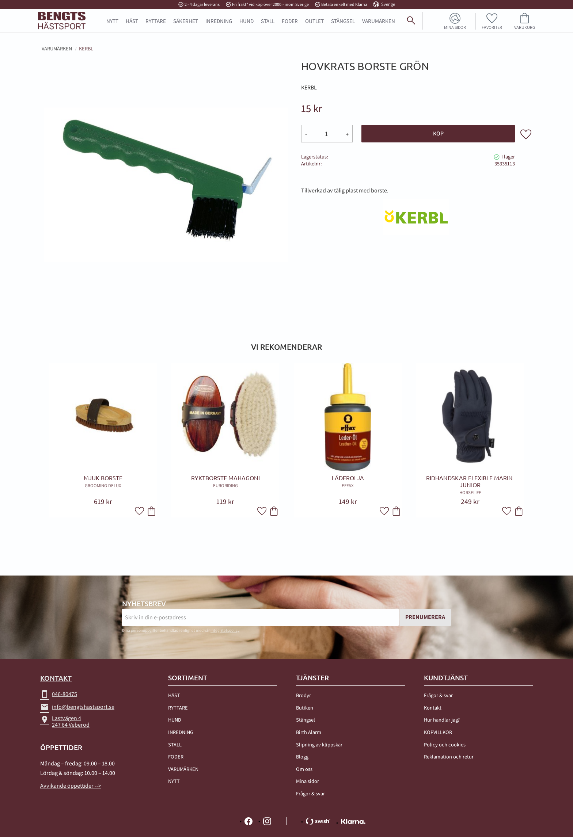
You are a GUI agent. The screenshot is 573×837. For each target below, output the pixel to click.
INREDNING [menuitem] (218, 20)
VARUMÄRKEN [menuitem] (183, 768)
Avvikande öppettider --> (70, 786)
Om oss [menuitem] (304, 768)
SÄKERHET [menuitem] (185, 20)
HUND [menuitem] (246, 20)
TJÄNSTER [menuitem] (312, 678)
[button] (492, 21)
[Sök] (564, 23)
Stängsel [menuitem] (305, 719)
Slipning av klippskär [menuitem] (319, 744)
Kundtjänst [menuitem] (446, 678)
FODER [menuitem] (290, 20)
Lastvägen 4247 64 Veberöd (65, 721)
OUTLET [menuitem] (314, 20)
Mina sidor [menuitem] (455, 27)
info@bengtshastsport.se (77, 707)
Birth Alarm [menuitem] (308, 732)
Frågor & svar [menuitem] (310, 793)
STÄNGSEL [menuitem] (343, 20)
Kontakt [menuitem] (432, 707)
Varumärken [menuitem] (378, 20)
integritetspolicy (224, 630)
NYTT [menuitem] (112, 20)
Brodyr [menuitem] (303, 695)
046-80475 (58, 694)
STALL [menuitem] (267, 20)
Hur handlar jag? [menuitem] (442, 719)
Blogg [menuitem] (302, 756)
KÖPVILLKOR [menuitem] (438, 732)
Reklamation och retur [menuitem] (449, 756)
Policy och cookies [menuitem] (445, 744)
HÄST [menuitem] (132, 20)
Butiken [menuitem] (304, 707)
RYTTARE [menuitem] (155, 20)
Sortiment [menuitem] (187, 678)
